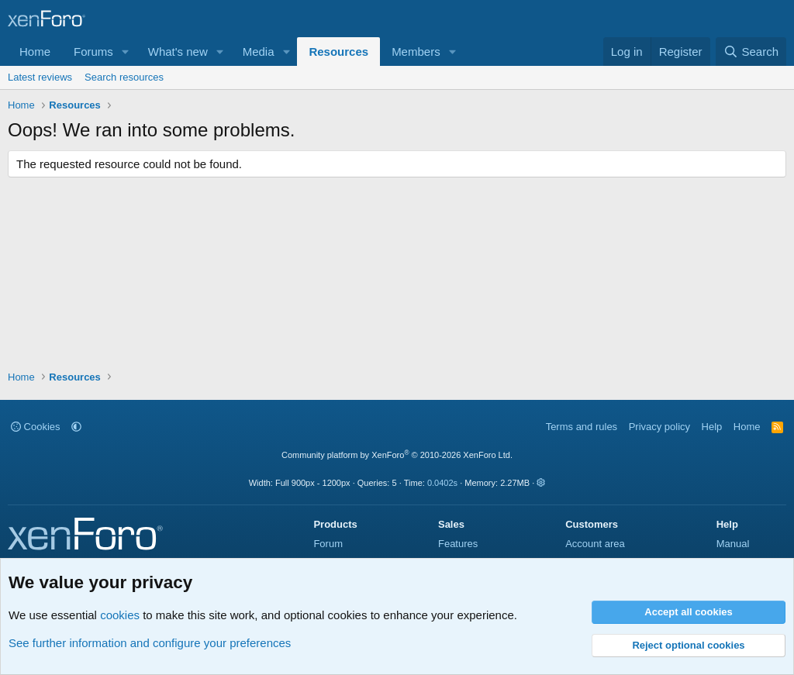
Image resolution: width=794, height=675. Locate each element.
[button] (125, 51)
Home (34, 51)
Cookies (35, 426)
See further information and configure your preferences (150, 642)
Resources (338, 51)
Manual (733, 543)
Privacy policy (659, 426)
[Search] (751, 51)
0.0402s (442, 482)
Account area (595, 543)
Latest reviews (40, 77)
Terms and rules (581, 426)
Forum (328, 543)
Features (458, 543)
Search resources (124, 77)
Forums (93, 51)
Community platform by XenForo (397, 455)
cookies (120, 615)
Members (416, 51)
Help (712, 426)
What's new (178, 51)
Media (258, 51)
